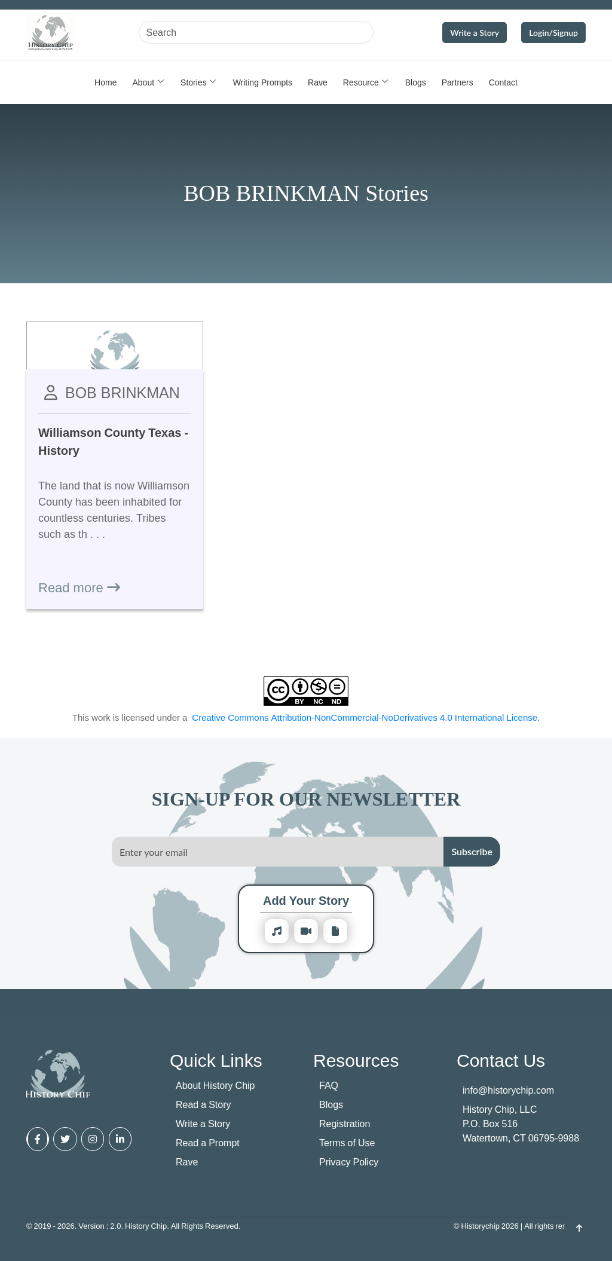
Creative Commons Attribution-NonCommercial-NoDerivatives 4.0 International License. (366, 717)
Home (105, 82)
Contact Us (501, 1060)
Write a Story (474, 32)
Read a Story (203, 1104)
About (143, 82)
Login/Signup (553, 32)
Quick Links (216, 1060)
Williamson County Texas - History (113, 441)
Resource (361, 82)
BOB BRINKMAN (122, 392)
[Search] (256, 32)
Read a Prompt (208, 1142)
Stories (193, 82)
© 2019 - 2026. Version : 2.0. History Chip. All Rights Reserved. (133, 1225)
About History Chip (215, 1085)
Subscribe (471, 851)
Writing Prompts (262, 82)
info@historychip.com (508, 1090)
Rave (318, 82)
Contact (503, 82)
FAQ (328, 1085)
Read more (79, 587)
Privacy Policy (348, 1161)
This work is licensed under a (306, 717)
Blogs (415, 82)
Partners (457, 82)
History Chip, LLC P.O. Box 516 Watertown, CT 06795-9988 (521, 1123)
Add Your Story (306, 900)
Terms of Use (347, 1142)
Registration (344, 1123)
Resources (356, 1060)
